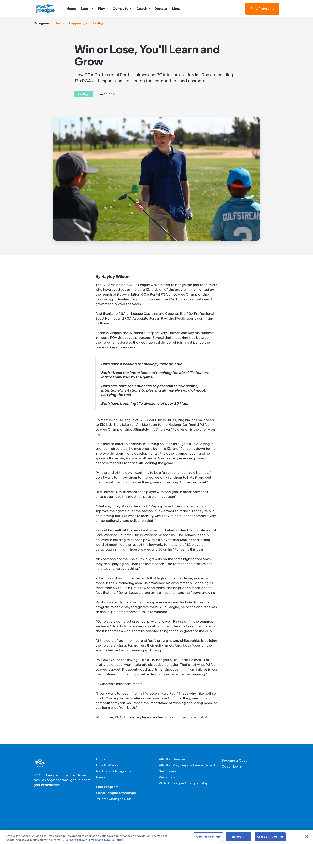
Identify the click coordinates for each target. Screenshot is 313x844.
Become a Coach (236, 760)
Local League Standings (116, 793)
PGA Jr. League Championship (183, 783)
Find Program (107, 787)
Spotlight (99, 23)
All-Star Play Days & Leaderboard (187, 765)
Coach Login (232, 766)
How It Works (107, 765)
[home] (45, 9)
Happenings (78, 23)
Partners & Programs (113, 771)
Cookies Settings (208, 836)
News (60, 23)
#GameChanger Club (113, 799)
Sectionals (167, 771)
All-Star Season (172, 759)
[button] (87, 8)
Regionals (167, 777)
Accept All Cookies (270, 836)
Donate (161, 8)
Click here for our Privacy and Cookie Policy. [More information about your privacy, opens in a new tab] (93, 839)
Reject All (238, 836)
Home (71, 8)
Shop (176, 8)
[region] (156, 837)
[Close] (306, 836)
